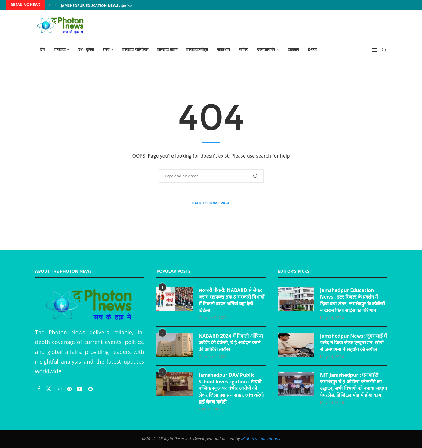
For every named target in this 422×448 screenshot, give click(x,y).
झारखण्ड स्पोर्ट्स (197, 49)
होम (42, 49)
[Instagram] (60, 388)
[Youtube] (80, 388)
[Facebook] (39, 388)
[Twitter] (49, 388)
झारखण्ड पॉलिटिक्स (135, 49)
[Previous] (49, 5)
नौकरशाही (223, 49)
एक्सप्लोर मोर (266, 49)
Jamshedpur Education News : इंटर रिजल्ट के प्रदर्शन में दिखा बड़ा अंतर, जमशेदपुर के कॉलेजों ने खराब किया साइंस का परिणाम (353, 300)
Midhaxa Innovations (260, 439)
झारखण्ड (59, 49)
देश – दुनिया (86, 49)
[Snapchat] (90, 388)
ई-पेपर (312, 49)
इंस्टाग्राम (293, 49)
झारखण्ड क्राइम (167, 49)
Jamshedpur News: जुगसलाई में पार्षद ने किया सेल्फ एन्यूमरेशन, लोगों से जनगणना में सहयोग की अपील (351, 346)
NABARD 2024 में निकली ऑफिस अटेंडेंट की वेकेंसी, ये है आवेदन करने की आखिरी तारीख (231, 343)
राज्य (106, 49)
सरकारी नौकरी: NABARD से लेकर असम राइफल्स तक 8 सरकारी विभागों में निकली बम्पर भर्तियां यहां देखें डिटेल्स (231, 300)
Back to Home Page (211, 203)
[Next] (56, 5)
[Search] (384, 50)
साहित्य (243, 49)
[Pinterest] (70, 388)
